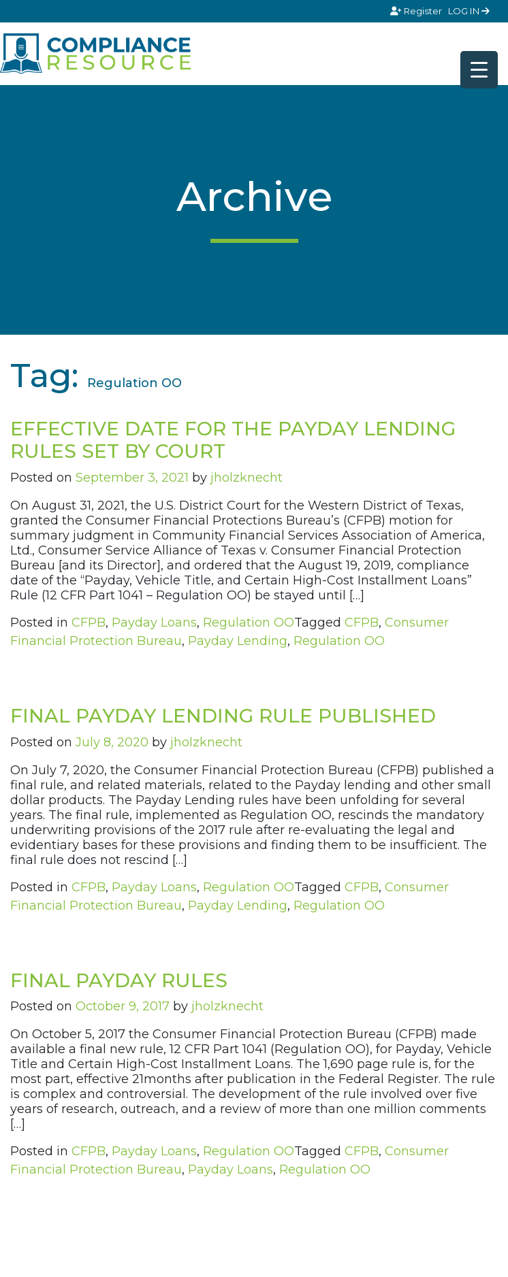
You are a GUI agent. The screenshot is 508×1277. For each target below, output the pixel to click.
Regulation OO (248, 622)
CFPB (89, 622)
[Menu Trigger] (479, 69)
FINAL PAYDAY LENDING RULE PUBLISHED (223, 715)
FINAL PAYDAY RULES (118, 980)
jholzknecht (246, 477)
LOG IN (469, 10)
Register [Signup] (417, 10)
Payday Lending (237, 640)
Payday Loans (154, 622)
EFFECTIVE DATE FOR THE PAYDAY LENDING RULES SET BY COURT (233, 440)
